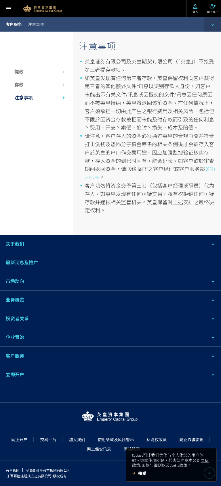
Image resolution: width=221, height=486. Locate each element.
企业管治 (15, 337)
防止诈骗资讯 (192, 439)
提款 (19, 71)
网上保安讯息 (99, 449)
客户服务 (15, 355)
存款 (19, 84)
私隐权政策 (157, 439)
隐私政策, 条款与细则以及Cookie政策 (170, 463)
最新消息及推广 (22, 262)
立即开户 (15, 374)
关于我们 (15, 243)
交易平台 (48, 439)
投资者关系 (17, 318)
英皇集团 (13, 470)
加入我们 (77, 439)
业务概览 (15, 299)
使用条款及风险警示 (116, 439)
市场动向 (15, 281)
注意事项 (23, 97)
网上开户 (20, 439)
